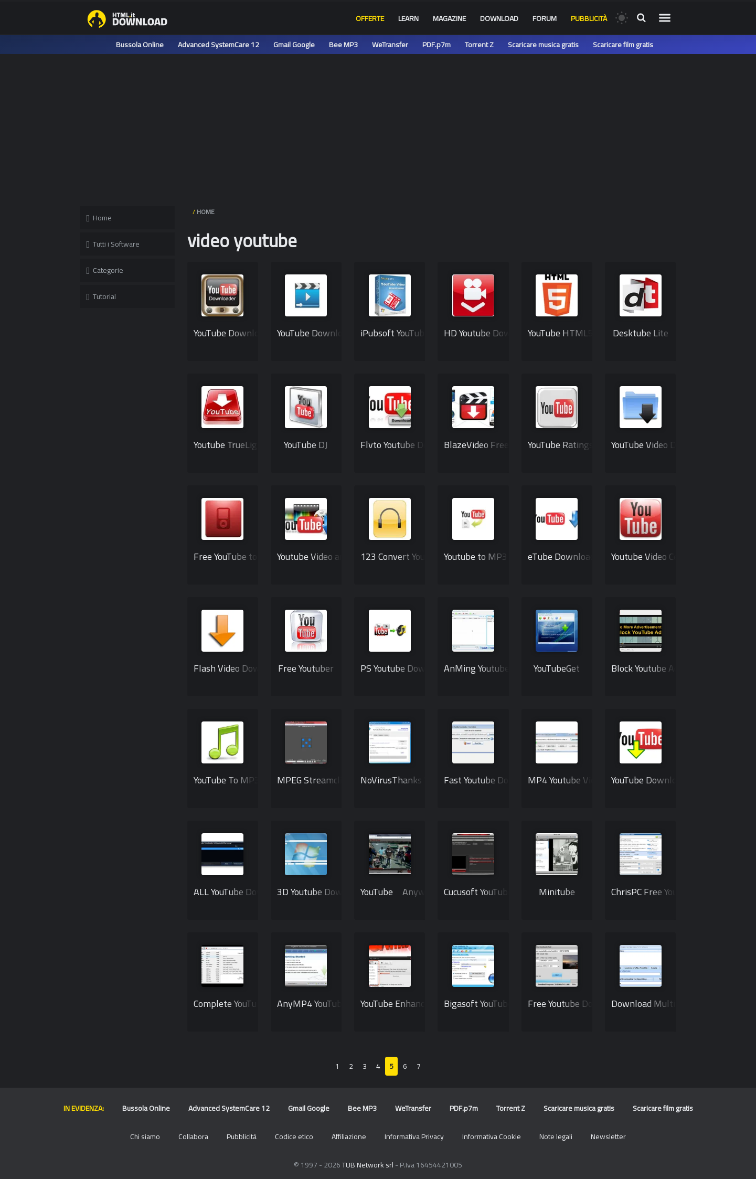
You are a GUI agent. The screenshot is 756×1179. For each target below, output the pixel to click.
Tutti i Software (113, 244)
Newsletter (608, 1136)
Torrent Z (479, 44)
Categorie (105, 270)
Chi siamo (145, 1136)
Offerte (370, 18)
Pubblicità (589, 18)
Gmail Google (294, 44)
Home (99, 218)
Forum (545, 18)
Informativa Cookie (491, 1136)
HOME (206, 212)
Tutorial (101, 296)
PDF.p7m (436, 44)
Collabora (193, 1136)
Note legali (555, 1136)
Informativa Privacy (414, 1136)
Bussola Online (140, 44)
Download (499, 18)
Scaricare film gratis (623, 44)
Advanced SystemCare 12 (218, 44)
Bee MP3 (343, 44)
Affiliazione (349, 1136)
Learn (408, 18)
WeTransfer (390, 44)
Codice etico (294, 1136)
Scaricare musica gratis (543, 44)
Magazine (449, 18)
